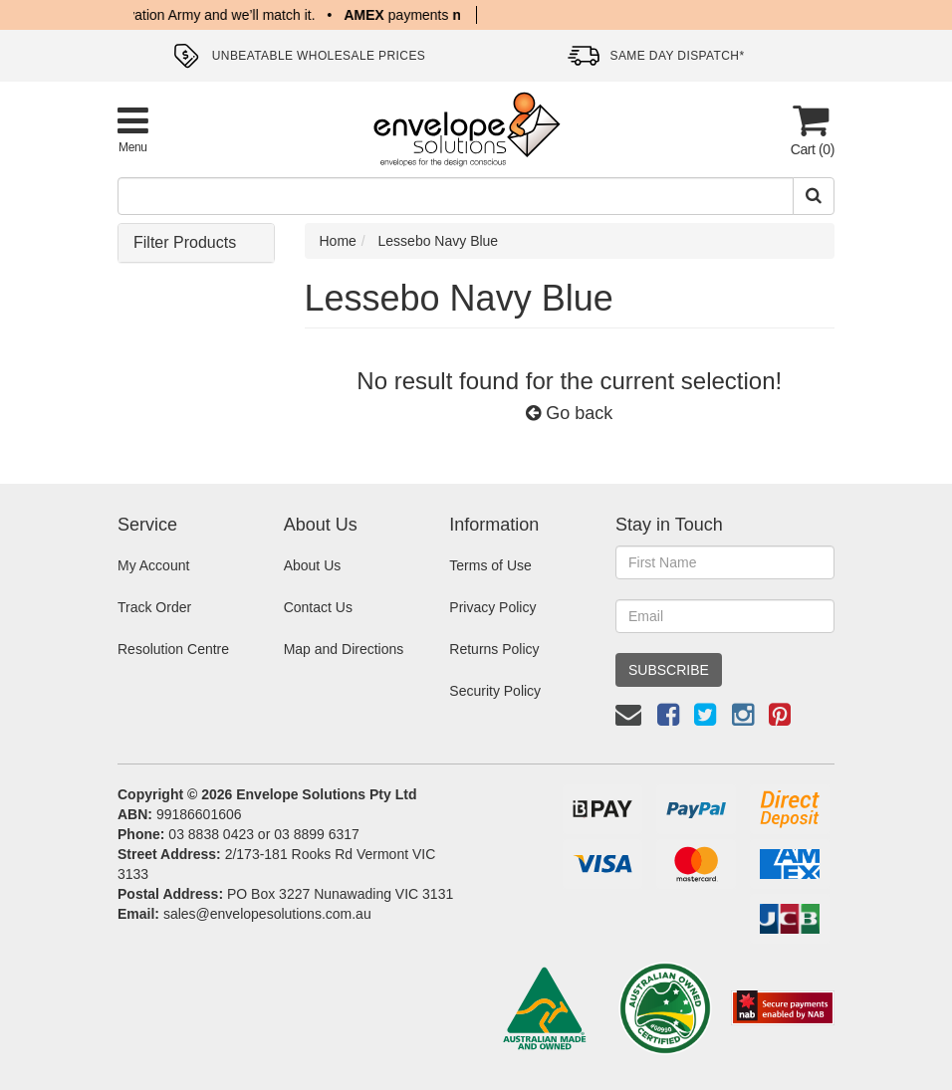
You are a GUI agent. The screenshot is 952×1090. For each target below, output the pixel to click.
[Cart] (810, 130)
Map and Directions (344, 649)
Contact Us (318, 607)
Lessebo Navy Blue (438, 241)
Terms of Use (490, 565)
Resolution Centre (173, 649)
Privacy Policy (492, 607)
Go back (569, 413)
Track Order (154, 607)
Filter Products (184, 242)
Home (338, 241)
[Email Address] (724, 616)
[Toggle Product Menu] (133, 129)
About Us (313, 565)
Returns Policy (494, 649)
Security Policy (495, 691)
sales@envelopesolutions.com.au (267, 914)
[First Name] (724, 562)
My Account (153, 565)
